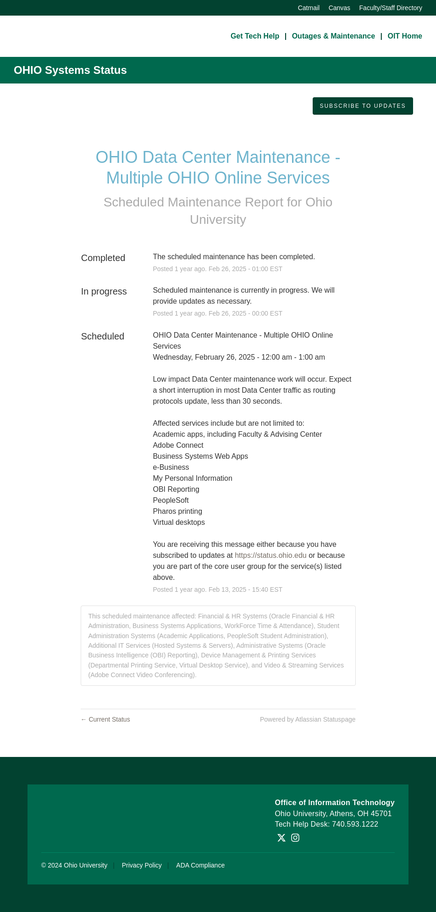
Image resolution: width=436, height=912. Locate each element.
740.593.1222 (355, 824)
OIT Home (404, 36)
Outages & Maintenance (333, 36)
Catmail (309, 7)
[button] (363, 106)
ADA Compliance (200, 865)
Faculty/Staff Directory (390, 7)
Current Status (105, 719)
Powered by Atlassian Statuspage (308, 719)
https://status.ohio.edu (271, 555)
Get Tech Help (255, 36)
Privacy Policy (142, 865)
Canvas (339, 7)
